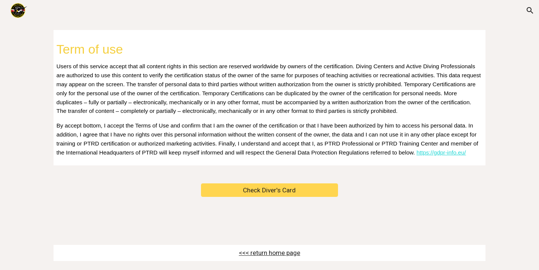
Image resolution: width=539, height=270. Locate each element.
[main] (269, 97)
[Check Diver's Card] (269, 190)
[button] (530, 11)
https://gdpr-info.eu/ (441, 152)
